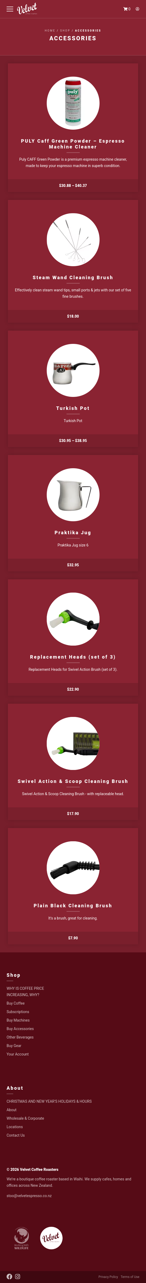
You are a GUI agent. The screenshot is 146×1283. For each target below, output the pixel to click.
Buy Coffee (16, 1003)
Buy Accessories (20, 1029)
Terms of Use (130, 1277)
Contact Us (16, 1135)
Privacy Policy (108, 1277)
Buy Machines (18, 1020)
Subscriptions (18, 1012)
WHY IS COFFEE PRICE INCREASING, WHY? (25, 991)
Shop (65, 30)
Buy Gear (14, 1046)
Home (50, 30)
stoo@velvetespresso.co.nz (29, 1196)
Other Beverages (20, 1037)
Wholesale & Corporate (25, 1118)
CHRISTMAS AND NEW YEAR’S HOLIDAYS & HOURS (49, 1101)
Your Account (18, 1054)
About (15, 1088)
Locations (15, 1127)
